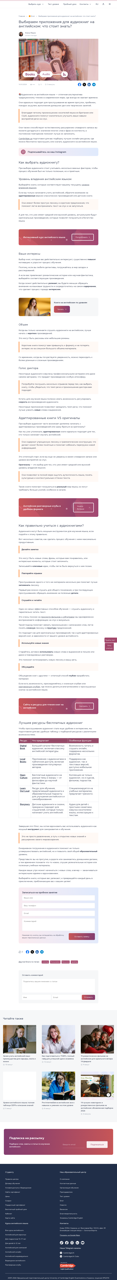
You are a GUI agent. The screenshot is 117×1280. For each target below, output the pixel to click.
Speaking (74, 962)
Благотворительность (68, 1213)
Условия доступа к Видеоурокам (18, 1188)
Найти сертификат (12, 1192)
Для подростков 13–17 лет (15, 1239)
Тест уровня (53, 4)
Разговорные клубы (13, 1265)
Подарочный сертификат (15, 1205)
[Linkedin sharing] (89, 84)
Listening (45, 962)
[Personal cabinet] (103, 4)
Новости (63, 1205)
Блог (62, 1200)
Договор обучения (12, 1183)
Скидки (8, 1200)
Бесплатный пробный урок (16, 1209)
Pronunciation (55, 962)
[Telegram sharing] (94, 84)
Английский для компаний (16, 1247)
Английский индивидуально (16, 1256)
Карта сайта (10, 1218)
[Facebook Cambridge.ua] (67, 1242)
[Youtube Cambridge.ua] (82, 1242)
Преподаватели (66, 1192)
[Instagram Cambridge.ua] (72, 1242)
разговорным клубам (29, 687)
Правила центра (11, 1179)
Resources (65, 962)
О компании (65, 1179)
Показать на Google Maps (70, 1235)
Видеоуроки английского (15, 1260)
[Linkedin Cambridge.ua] (77, 1242)
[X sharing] (84, 84)
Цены (7, 1196)
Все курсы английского (14, 1230)
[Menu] (110, 4)
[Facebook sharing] (79, 84)
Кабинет (8, 1213)
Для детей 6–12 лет (13, 1243)
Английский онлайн (13, 1252)
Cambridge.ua (25, 139)
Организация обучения (69, 1188)
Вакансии (64, 1209)
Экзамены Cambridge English (71, 1218)
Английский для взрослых (15, 1234)
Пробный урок (70, 4)
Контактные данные (68, 1183)
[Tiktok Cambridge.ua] (61, 1242)
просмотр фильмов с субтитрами (57, 617)
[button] (20, 952)
